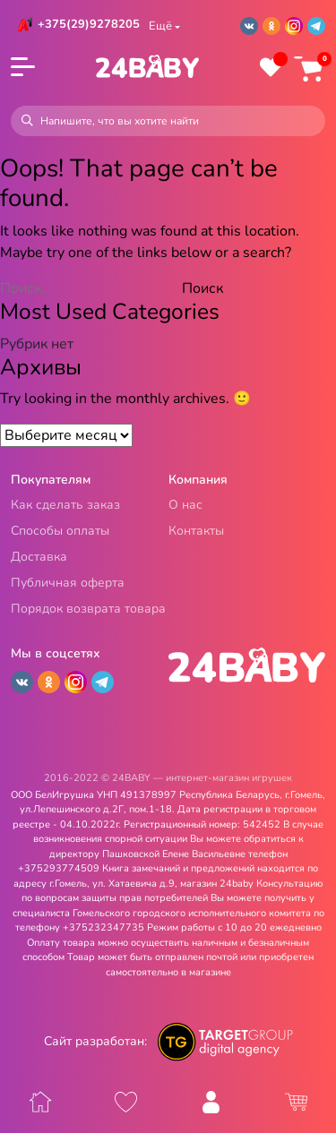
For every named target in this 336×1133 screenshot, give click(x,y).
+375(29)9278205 (89, 24)
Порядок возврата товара (88, 609)
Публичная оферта (68, 583)
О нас (185, 505)
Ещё (160, 26)
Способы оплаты (60, 531)
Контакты (196, 531)
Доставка (39, 557)
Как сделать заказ (65, 505)
